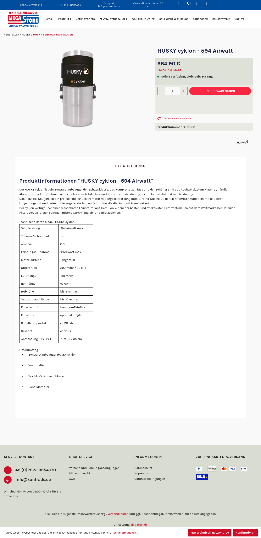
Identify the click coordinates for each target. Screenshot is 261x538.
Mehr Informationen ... (123, 532)
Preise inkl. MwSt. (169, 70)
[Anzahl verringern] (161, 91)
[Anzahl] (172, 91)
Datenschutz (143, 468)
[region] (78, 89)
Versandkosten (118, 513)
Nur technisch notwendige (209, 532)
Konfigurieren (245, 532)
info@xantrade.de (34, 479)
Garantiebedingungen (149, 478)
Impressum (142, 473)
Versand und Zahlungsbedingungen (93, 468)
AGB (72, 478)
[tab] (130, 166)
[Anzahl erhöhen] (184, 91)
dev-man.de (139, 524)
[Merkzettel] (189, 4)
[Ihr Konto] (198, 4)
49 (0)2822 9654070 (36, 469)
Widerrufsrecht (79, 473)
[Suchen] (180, 4)
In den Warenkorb (220, 91)
